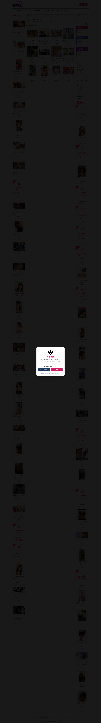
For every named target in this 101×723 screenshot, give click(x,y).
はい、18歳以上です (57, 369)
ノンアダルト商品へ (44, 369)
